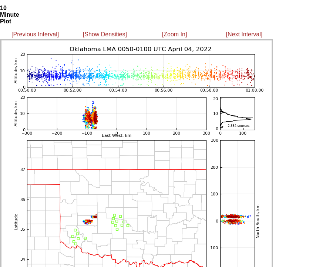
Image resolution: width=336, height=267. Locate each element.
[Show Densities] (105, 34)
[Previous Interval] (35, 34)
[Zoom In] (174, 34)
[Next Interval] (244, 34)
